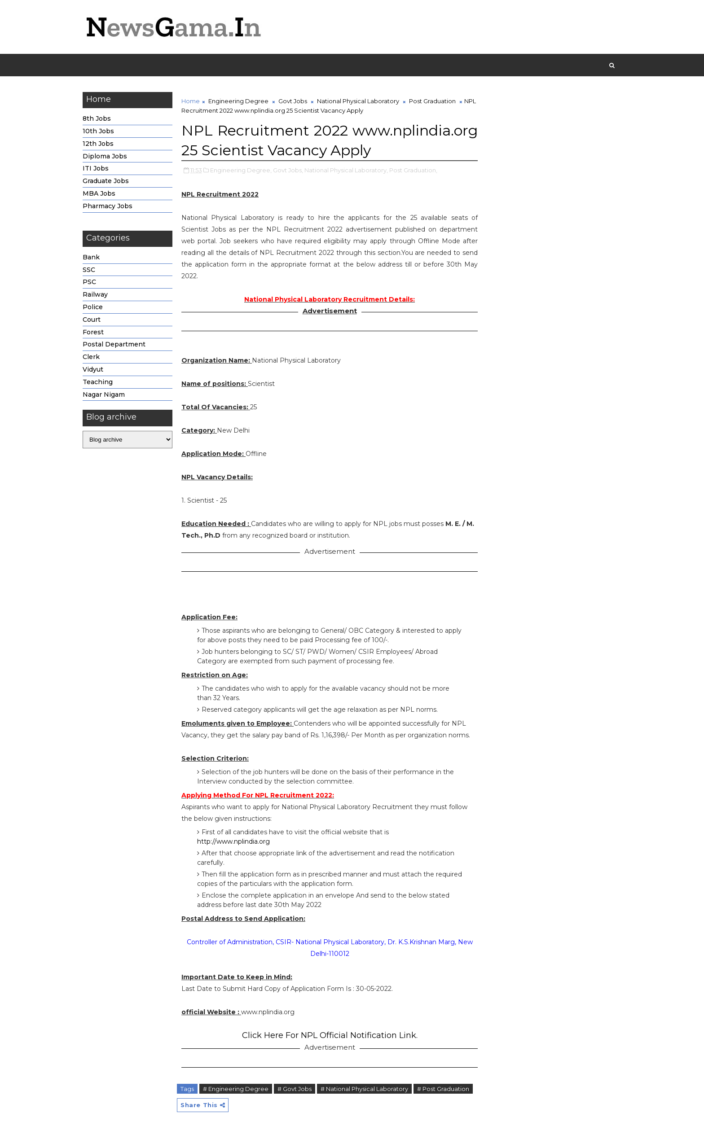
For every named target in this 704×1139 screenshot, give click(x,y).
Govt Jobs (292, 101)
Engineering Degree (238, 101)
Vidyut (93, 369)
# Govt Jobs (294, 1088)
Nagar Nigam (104, 394)
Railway (95, 294)
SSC (89, 270)
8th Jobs (97, 118)
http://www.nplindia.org (233, 841)
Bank (91, 257)
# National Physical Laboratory (364, 1088)
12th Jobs (98, 144)
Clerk (91, 357)
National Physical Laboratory (358, 101)
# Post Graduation (443, 1088)
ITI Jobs (96, 168)
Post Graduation (432, 101)
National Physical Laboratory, (346, 170)
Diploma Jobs (105, 156)
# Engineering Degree (235, 1088)
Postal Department (114, 344)
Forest (93, 332)
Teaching (98, 382)
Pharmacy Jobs (107, 206)
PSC (89, 282)
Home (190, 101)
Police (93, 307)
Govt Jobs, (288, 170)
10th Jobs (98, 131)
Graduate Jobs (106, 181)
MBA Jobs (99, 193)
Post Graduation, (413, 170)
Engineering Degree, (241, 170)
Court (92, 319)
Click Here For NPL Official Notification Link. (330, 1035)
